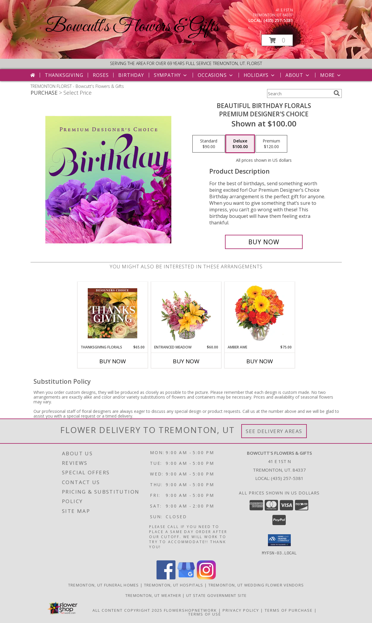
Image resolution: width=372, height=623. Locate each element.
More (331, 75)
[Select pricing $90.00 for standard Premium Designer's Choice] (209, 144)
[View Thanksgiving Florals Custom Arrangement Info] (112, 313)
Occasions (216, 75)
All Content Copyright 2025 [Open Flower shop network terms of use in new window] (127, 610)
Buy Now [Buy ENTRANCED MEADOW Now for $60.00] (186, 361)
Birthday (131, 75)
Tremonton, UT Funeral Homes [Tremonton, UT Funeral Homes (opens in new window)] (103, 584)
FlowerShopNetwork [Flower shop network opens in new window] (190, 610)
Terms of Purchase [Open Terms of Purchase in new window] (289, 610)
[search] (336, 93)
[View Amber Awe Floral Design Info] (259, 313)
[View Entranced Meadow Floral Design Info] (186, 313)
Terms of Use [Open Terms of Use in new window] (204, 613)
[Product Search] (299, 93)
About (297, 75)
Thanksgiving (64, 75)
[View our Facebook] (166, 577)
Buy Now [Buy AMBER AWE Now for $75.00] (259, 361)
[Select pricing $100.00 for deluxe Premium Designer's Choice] (240, 144)
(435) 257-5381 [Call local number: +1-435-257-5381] (278, 20)
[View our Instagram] (206, 577)
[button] (277, 40)
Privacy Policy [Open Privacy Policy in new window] (241, 610)
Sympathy (171, 75)
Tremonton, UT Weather (153, 595)
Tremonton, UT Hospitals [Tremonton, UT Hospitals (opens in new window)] (173, 584)
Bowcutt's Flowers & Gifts (132, 27)
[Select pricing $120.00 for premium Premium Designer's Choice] (271, 144)
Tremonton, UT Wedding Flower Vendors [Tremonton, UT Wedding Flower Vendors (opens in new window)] (256, 584)
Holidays (260, 75)
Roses (100, 75)
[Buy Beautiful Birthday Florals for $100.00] (264, 242)
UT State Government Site (216, 595)
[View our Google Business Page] (186, 577)
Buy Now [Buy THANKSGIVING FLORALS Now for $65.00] (112, 361)
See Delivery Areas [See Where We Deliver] (274, 431)
